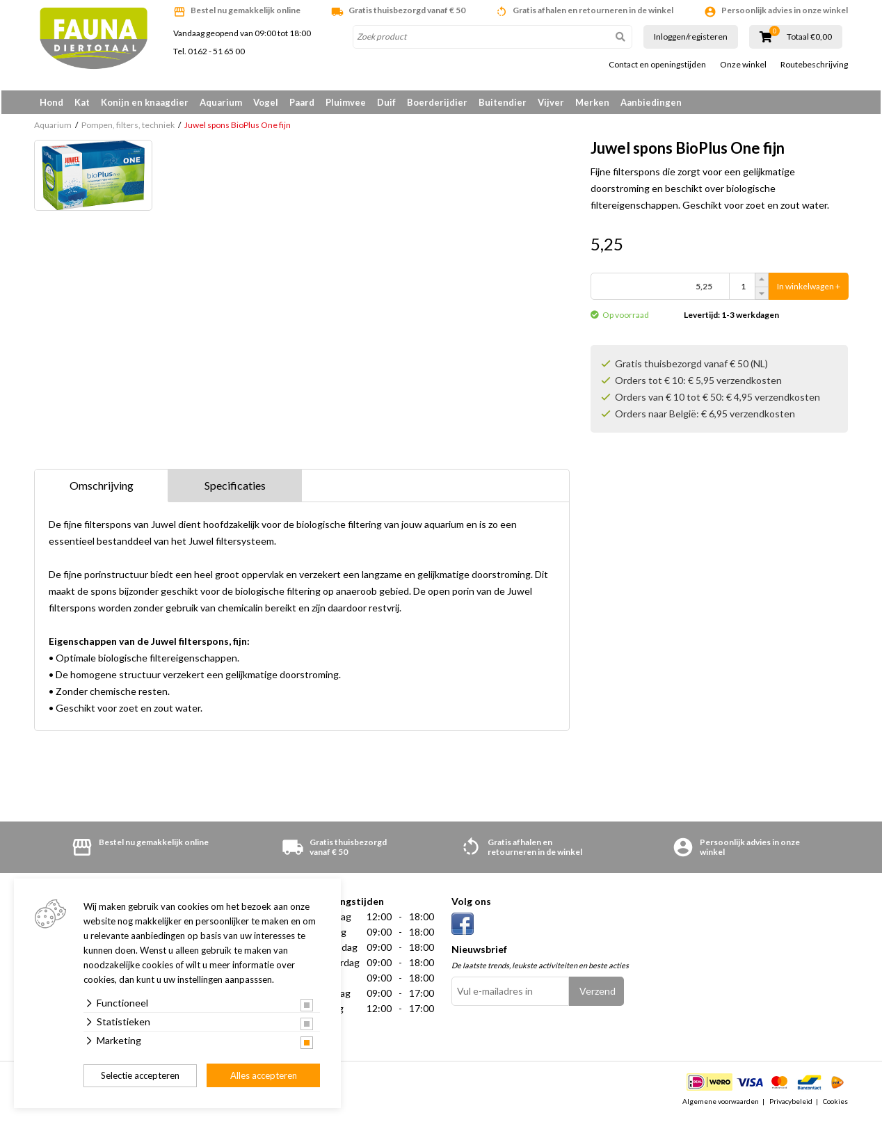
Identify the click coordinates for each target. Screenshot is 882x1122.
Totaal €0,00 (809, 37)
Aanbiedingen (651, 102)
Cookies (835, 1104)
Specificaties (235, 487)
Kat (82, 102)
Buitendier (503, 102)
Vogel (265, 102)
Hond (51, 102)
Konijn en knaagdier (145, 102)
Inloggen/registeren (691, 36)
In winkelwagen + (808, 289)
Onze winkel (743, 65)
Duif (386, 102)
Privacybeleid (790, 1104)
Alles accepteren (263, 1075)
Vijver (551, 102)
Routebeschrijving (814, 65)
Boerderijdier (437, 102)
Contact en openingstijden (657, 65)
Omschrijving (102, 487)
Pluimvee (346, 102)
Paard (301, 102)
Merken (592, 102)
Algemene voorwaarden (720, 1104)
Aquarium (221, 102)
